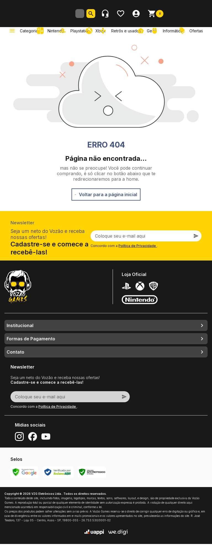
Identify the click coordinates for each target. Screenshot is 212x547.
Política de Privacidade (137, 249)
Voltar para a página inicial (106, 197)
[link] (75, 33)
